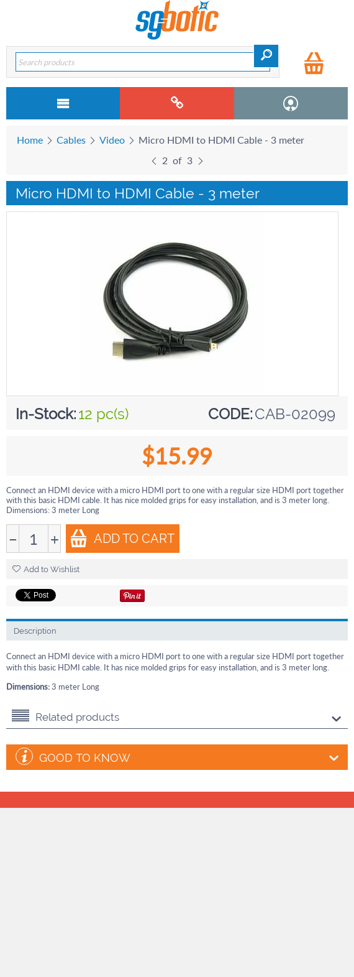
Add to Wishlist (45, 569)
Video (112, 140)
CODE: (230, 414)
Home (30, 140)
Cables (71, 140)
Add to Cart (122, 538)
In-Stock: (46, 414)
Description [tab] (35, 631)
